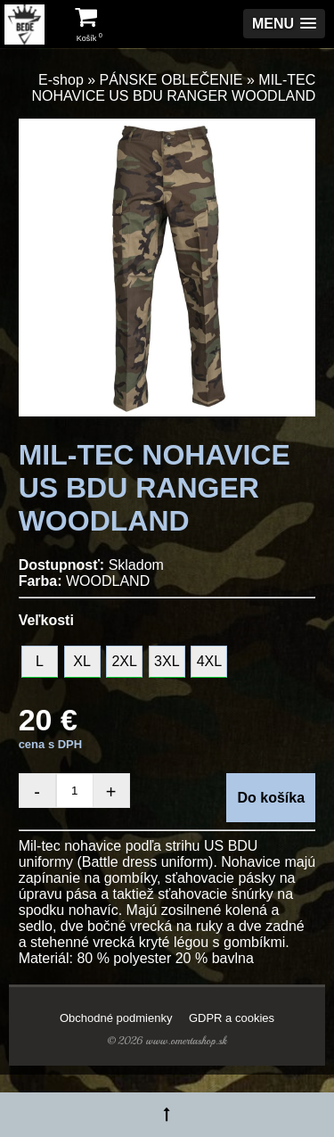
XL (82, 661)
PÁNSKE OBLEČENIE (171, 79)
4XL (209, 661)
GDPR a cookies (231, 1018)
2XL (123, 661)
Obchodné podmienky (116, 1018)
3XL (166, 661)
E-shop (61, 79)
